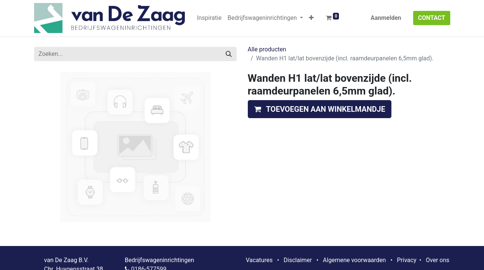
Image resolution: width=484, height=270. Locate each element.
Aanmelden (385, 17)
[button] (311, 18)
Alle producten (267, 49)
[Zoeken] (229, 54)
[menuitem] (209, 18)
